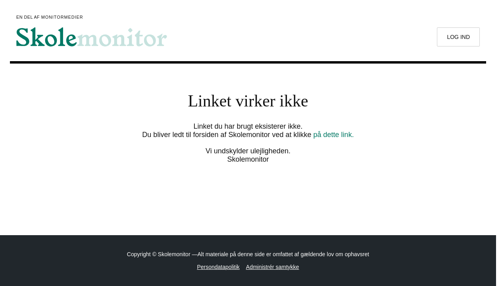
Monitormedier (62, 17)
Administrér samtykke (272, 267)
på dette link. (334, 135)
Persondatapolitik (218, 267)
